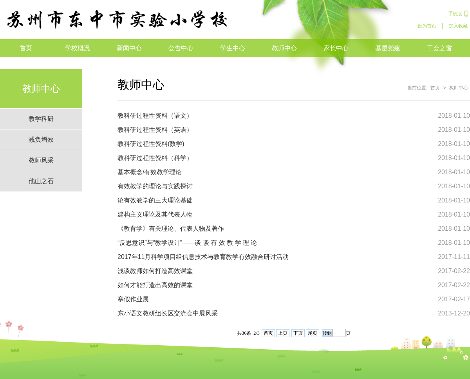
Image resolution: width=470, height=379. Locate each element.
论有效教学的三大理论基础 (155, 200)
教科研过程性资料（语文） (155, 115)
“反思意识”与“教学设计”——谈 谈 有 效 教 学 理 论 (187, 242)
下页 (298, 333)
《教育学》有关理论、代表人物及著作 (171, 228)
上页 (282, 333)
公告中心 (180, 48)
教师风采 (41, 160)
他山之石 (41, 181)
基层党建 (387, 48)
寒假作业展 (133, 299)
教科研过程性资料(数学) (151, 143)
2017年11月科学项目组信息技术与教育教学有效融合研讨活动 (203, 256)
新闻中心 (129, 48)
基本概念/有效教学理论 (150, 172)
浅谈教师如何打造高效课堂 (155, 271)
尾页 (312, 333)
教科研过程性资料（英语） (155, 129)
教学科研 (41, 118)
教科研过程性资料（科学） (155, 158)
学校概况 (77, 48)
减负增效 (41, 139)
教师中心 (284, 48)
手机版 (455, 13)
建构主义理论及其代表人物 (155, 214)
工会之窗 (439, 48)
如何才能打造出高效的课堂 (155, 285)
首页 (26, 48)
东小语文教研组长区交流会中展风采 (168, 313)
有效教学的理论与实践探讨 (155, 186)
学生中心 (232, 48)
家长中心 (336, 48)
